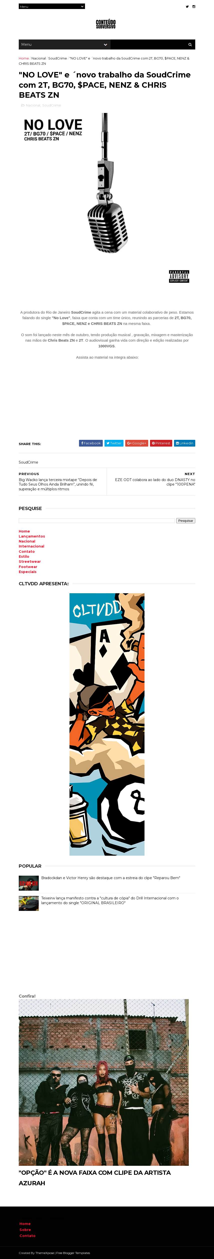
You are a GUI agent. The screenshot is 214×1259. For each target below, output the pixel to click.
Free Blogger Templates (74, 1253)
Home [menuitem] (25, 531)
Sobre (25, 1229)
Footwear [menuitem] (29, 566)
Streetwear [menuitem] (31, 561)
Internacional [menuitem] (32, 546)
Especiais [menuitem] (28, 571)
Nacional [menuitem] (28, 541)
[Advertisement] (107, 953)
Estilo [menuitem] (25, 556)
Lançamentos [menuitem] (33, 536)
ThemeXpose (45, 1253)
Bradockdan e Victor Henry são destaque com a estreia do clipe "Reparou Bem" (111, 877)
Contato (28, 1235)
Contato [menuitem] (28, 551)
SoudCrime (58, 59)
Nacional (39, 59)
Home (25, 59)
